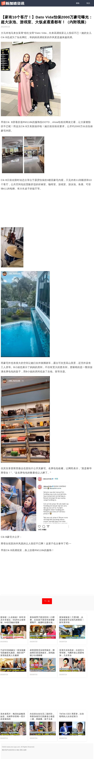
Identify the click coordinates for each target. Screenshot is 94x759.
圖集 (78, 3)
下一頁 (47, 601)
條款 (17, 750)
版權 (24, 750)
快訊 (88, 3)
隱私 (21, 750)
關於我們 (5, 750)
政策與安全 (12, 750)
